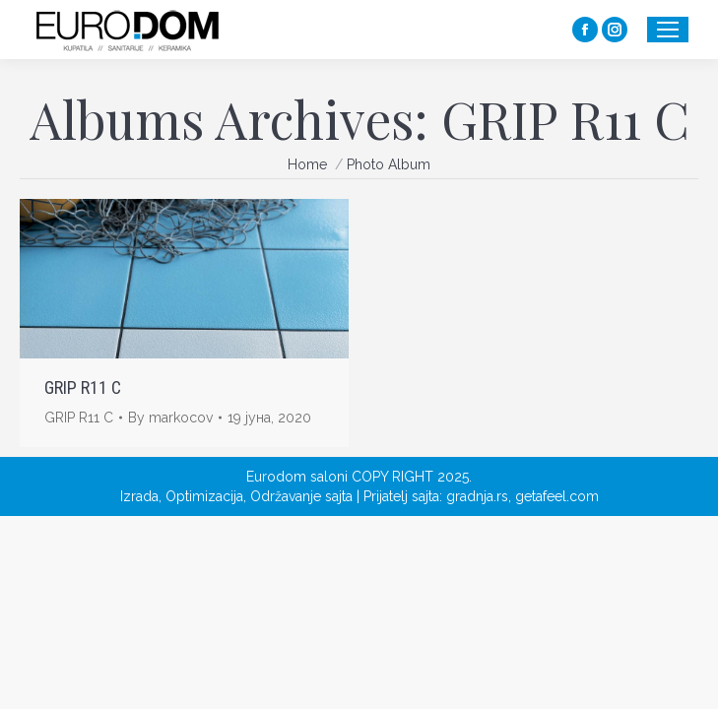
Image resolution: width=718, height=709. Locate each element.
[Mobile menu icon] (667, 29)
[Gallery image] (184, 278)
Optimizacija (204, 496)
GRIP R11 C (82, 387)
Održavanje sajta (301, 496)
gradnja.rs (477, 496)
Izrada (139, 496)
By (170, 417)
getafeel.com (557, 496)
